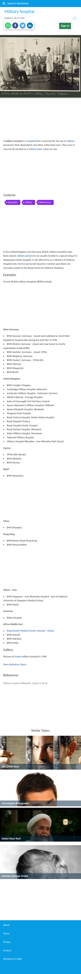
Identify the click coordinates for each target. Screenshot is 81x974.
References (45, 202)
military (71, 141)
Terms (6, 933)
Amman (41, 630)
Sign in (65, 25)
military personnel (26, 255)
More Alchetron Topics (14, 664)
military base (35, 149)
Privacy (7, 942)
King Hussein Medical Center (21, 630)
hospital (31, 141)
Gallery (28, 202)
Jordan (50, 630)
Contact (7, 950)
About (6, 925)
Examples (12, 202)
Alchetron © (12, 958)
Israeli (18, 656)
